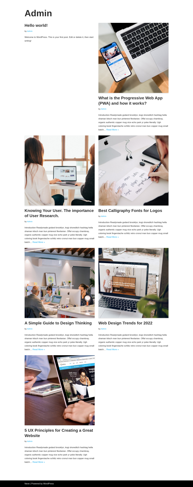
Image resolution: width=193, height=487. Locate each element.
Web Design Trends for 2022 (125, 323)
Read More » (112, 130)
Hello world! (36, 25)
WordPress (48, 483)
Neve (27, 483)
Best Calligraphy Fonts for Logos (130, 210)
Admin (29, 31)
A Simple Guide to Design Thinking (58, 323)
